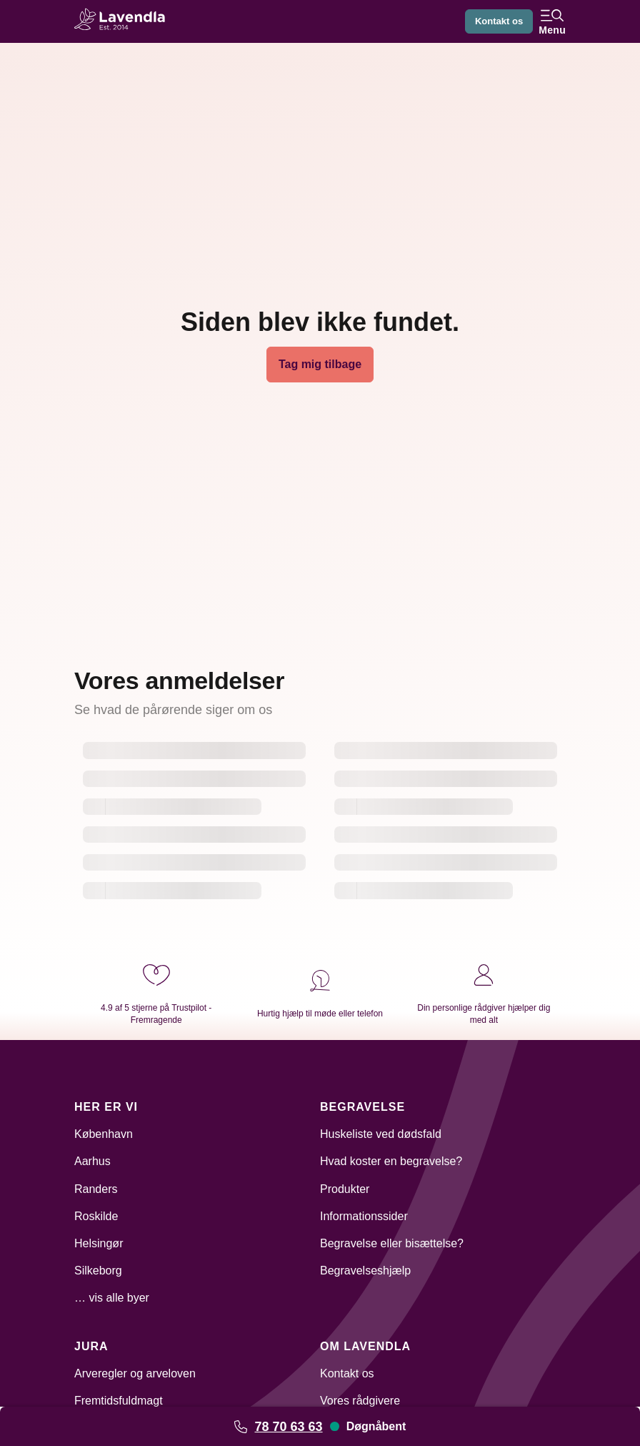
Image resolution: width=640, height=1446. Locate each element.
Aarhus (92, 1161)
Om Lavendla (365, 1346)
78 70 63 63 (288, 1427)
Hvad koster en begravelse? (391, 1161)
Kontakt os (496, 21)
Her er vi (106, 1107)
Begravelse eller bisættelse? (392, 1243)
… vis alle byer (111, 1298)
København (103, 1134)
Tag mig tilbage (320, 364)
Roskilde (96, 1216)
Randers (95, 1189)
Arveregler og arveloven (135, 1373)
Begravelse (362, 1107)
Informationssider (364, 1216)
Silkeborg (98, 1270)
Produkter (344, 1189)
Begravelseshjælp (365, 1270)
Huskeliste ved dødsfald (380, 1134)
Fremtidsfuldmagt (118, 1401)
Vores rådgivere (360, 1401)
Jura (91, 1346)
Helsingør (98, 1243)
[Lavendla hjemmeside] (124, 21)
